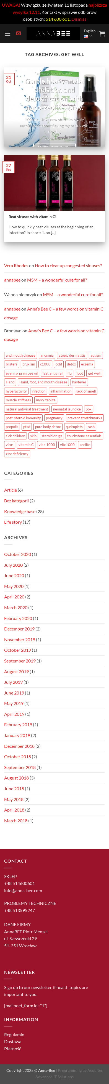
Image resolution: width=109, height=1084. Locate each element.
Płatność (12, 1048)
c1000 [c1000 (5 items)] (45, 364)
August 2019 (16, 671)
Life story (13, 521)
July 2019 (13, 682)
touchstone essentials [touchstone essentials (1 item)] (84, 436)
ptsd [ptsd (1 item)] (26, 427)
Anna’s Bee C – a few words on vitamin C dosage (54, 335)
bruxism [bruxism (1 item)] (28, 364)
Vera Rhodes (16, 265)
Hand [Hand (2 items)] (10, 382)
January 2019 (17, 735)
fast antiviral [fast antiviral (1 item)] (53, 373)
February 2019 (18, 724)
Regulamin (14, 1034)
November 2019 (19, 639)
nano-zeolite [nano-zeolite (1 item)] (46, 400)
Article (10, 489)
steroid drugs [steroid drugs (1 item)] (51, 436)
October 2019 (17, 650)
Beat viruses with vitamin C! (32, 216)
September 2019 (20, 660)
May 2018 (14, 799)
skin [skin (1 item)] (33, 436)
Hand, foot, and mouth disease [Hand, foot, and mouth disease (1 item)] (43, 382)
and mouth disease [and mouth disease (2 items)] (20, 355)
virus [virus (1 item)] (10, 444)
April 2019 (14, 714)
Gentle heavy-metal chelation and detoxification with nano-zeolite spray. (54, 94)
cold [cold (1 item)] (59, 364)
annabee (12, 279)
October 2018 (17, 756)
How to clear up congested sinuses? (68, 265)
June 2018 (14, 788)
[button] (7, 33)
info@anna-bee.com (23, 890)
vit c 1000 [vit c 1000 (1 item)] (47, 444)
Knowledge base (19, 511)
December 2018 (19, 746)
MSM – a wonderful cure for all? (57, 279)
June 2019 (14, 692)
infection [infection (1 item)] (38, 391)
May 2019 (14, 703)
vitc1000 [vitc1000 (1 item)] (67, 444)
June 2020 (14, 575)
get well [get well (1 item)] (94, 373)
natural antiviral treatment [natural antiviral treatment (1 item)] (27, 409)
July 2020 (13, 565)
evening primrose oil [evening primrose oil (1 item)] (22, 373)
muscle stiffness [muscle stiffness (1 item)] (18, 400)
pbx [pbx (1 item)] (89, 409)
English (89, 33)
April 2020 (14, 596)
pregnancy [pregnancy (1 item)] (54, 418)
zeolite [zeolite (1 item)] (85, 444)
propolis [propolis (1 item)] (12, 427)
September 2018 (20, 767)
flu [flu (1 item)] (70, 373)
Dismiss (78, 19)
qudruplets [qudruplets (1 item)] (74, 427)
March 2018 (15, 820)
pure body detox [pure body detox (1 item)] (48, 427)
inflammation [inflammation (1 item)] (60, 391)
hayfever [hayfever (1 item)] (79, 382)
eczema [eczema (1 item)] (87, 364)
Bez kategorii (16, 500)
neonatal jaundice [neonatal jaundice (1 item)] (67, 409)
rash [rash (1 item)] (91, 427)
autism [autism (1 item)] (95, 355)
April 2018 (14, 809)
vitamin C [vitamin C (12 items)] (26, 444)
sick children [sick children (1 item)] (15, 436)
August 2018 (16, 777)
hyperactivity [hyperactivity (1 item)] (16, 391)
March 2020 (15, 607)
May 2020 (14, 586)
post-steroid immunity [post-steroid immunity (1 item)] (23, 418)
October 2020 (17, 554)
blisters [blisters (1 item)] (11, 364)
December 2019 (19, 628)
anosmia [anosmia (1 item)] (47, 355)
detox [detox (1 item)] (71, 364)
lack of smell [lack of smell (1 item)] (86, 391)
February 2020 (18, 618)
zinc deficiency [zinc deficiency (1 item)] (17, 454)
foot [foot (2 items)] (80, 373)
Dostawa (12, 1041)
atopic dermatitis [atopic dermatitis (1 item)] (72, 355)
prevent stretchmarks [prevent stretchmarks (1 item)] (85, 418)
